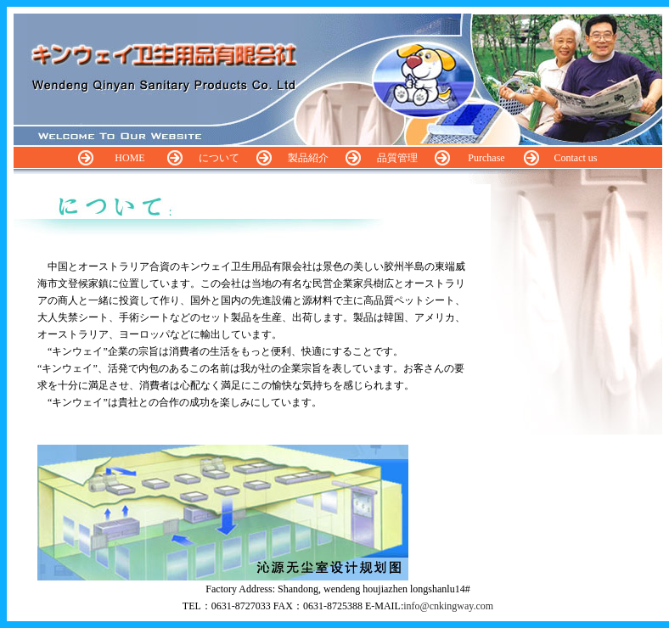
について (219, 158)
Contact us (576, 158)
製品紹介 (308, 158)
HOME (129, 158)
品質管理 (397, 158)
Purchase (486, 158)
